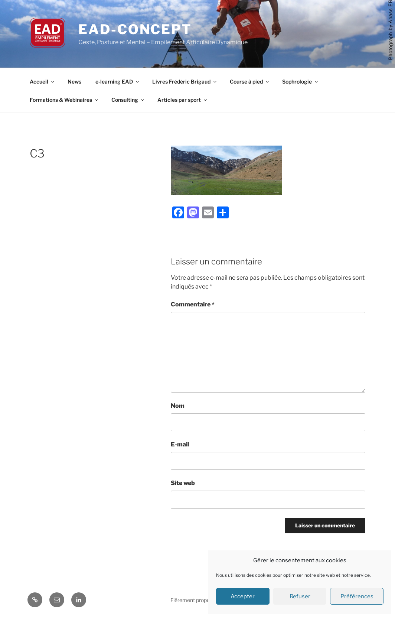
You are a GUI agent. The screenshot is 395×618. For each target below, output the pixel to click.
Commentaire (193, 304)
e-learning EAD (117, 81)
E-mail (180, 444)
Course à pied (250, 81)
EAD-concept (135, 29)
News (74, 81)
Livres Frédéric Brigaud (185, 81)
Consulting (128, 100)
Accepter (243, 596)
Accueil (42, 81)
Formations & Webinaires (64, 100)
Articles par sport (182, 100)
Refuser (300, 596)
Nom (178, 405)
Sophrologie (300, 81)
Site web (183, 483)
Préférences (356, 596)
